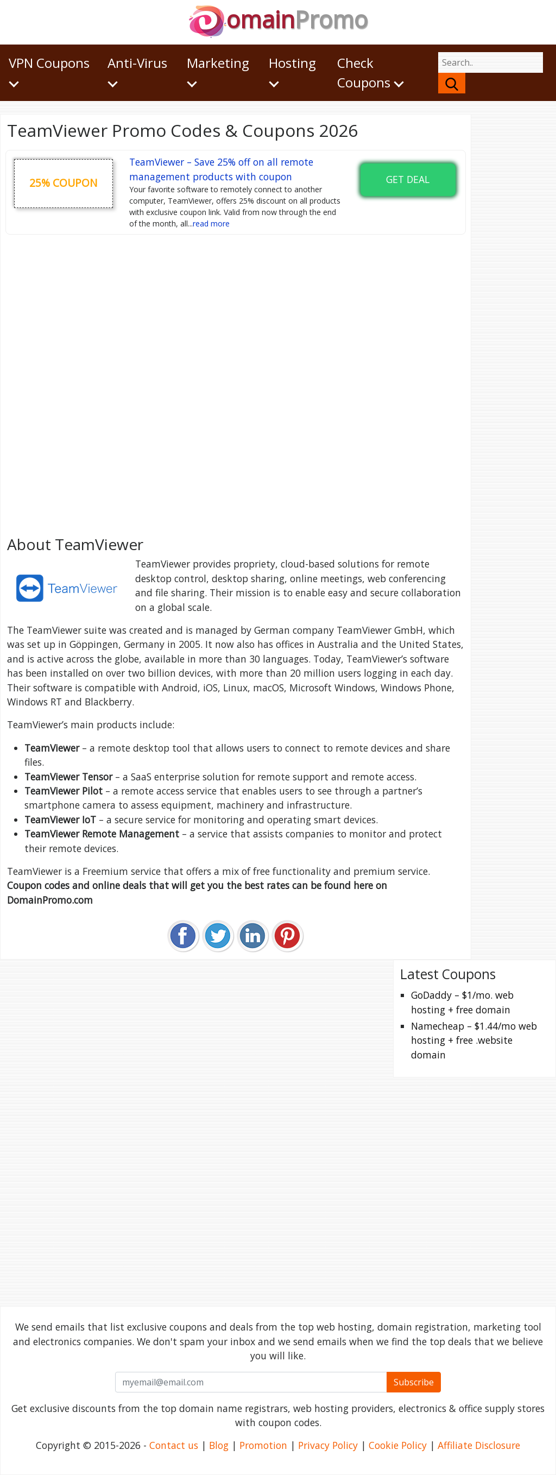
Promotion (263, 1445)
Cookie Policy (398, 1445)
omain (278, 19)
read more (211, 223)
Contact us (173, 1445)
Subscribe (414, 1382)
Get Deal (407, 179)
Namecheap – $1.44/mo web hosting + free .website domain (474, 1040)
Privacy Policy (328, 1445)
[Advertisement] (235, 381)
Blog (219, 1445)
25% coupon (63, 182)
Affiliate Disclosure (479, 1445)
